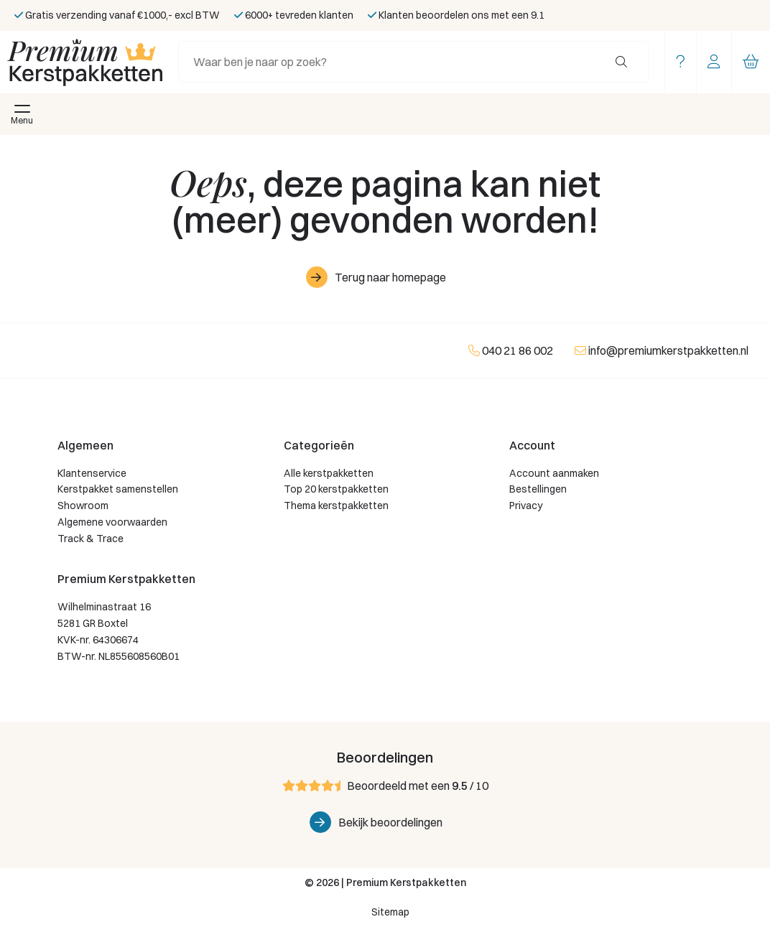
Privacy (525, 505)
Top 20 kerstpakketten (336, 489)
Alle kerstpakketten (329, 473)
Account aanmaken (554, 473)
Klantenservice (91, 473)
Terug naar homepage (390, 277)
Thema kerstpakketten (336, 505)
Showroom (82, 505)
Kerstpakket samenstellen (117, 489)
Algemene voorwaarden (112, 522)
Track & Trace (90, 538)
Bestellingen (538, 489)
